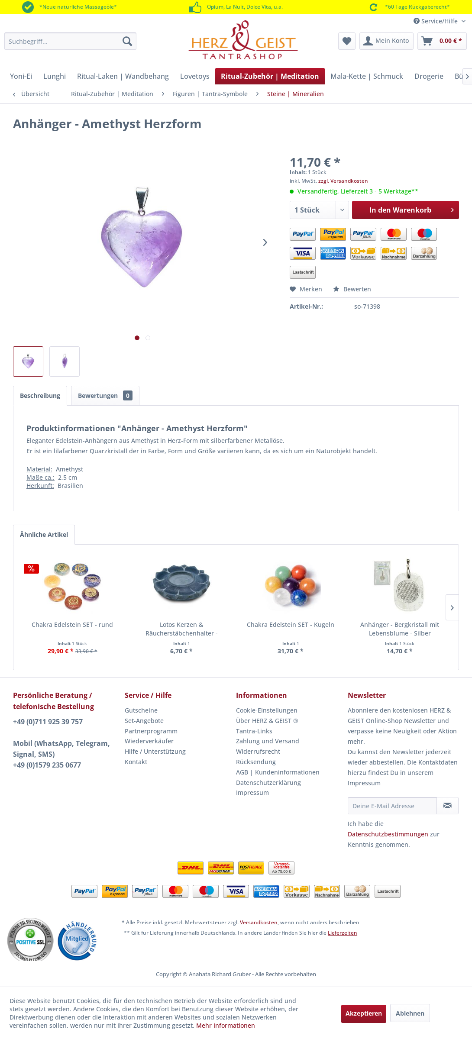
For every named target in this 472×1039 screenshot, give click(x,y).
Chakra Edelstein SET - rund (72, 624)
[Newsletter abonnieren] (447, 805)
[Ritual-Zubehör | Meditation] (270, 76)
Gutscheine (141, 710)
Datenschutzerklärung (268, 782)
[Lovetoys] (195, 76)
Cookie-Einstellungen (266, 710)
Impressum (252, 792)
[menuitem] (70, 41)
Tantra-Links (254, 731)
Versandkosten (259, 922)
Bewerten (352, 289)
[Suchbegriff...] (70, 41)
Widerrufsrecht (258, 751)
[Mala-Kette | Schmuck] (367, 76)
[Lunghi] (54, 76)
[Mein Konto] (386, 41)
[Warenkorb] (442, 41)
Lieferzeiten (342, 932)
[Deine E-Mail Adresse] (392, 805)
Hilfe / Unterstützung (155, 751)
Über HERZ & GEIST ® (267, 720)
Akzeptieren (364, 1013)
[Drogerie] (429, 76)
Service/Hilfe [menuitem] (436, 21)
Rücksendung (256, 762)
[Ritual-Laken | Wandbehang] (123, 76)
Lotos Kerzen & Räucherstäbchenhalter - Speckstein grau (181, 629)
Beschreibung (40, 395)
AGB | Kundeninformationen (278, 772)
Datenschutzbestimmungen (388, 834)
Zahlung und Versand (267, 741)
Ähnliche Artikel (44, 534)
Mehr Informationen (225, 1025)
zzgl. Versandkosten (343, 180)
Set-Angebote (144, 720)
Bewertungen (105, 395)
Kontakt (136, 762)
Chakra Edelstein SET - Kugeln (290, 624)
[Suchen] (127, 41)
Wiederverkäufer (149, 741)
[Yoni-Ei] (21, 76)
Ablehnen (410, 1013)
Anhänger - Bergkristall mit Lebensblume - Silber (399, 628)
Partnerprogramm (151, 731)
